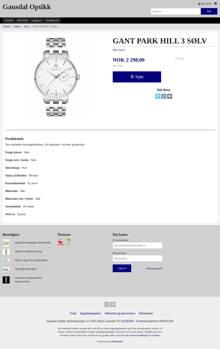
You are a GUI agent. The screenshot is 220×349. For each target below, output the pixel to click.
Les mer (120, 335)
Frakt (73, 313)
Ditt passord (119, 253)
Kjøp (137, 77)
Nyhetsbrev (146, 313)
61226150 (127, 321)
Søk (209, 11)
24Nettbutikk (116, 342)
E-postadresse (121, 240)
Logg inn (36, 20)
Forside (9, 20)
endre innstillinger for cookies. (145, 335)
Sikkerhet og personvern (120, 313)
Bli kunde (22, 20)
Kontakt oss (52, 20)
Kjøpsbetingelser (90, 313)
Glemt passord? (154, 268)
